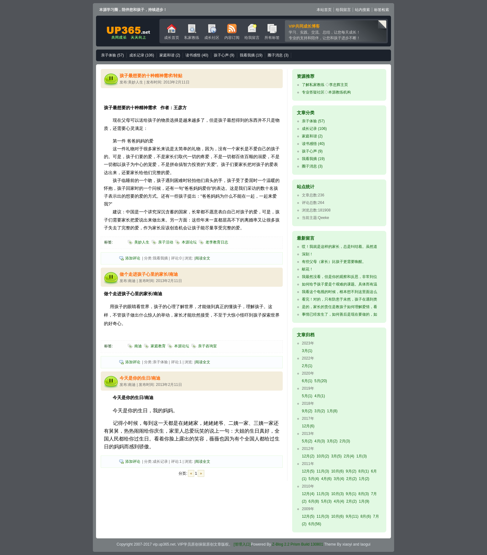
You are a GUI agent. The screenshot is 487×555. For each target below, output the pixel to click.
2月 (307, 366)
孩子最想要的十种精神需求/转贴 (151, 75)
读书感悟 (196, 55)
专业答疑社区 (313, 92)
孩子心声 (224, 55)
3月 (307, 351)
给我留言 (343, 10)
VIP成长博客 (127, 31)
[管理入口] (242, 544)
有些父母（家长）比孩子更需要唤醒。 (334, 261)
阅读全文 (202, 258)
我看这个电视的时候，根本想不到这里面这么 (339, 292)
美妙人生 (141, 242)
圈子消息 (278, 55)
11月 (323, 471)
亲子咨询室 (207, 346)
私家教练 (191, 32)
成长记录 (141, 55)
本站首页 (324, 10)
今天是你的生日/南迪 (140, 378)
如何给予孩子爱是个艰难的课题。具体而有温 (339, 284)
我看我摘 (251, 55)
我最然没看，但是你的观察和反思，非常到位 (339, 277)
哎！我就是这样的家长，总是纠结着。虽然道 (339, 246)
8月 (363, 471)
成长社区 (211, 32)
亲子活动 (165, 242)
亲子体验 (112, 55)
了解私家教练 (313, 85)
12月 (308, 426)
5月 (320, 381)
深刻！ (307, 254)
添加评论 (132, 258)
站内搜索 (362, 10)
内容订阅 (231, 32)
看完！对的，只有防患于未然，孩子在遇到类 (339, 299)
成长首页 (171, 32)
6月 (307, 381)
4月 (319, 396)
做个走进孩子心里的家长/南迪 (149, 274)
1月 (332, 411)
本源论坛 (189, 242)
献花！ (307, 269)
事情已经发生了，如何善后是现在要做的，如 (339, 314)
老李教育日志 (217, 242)
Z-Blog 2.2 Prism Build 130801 (297, 544)
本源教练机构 (339, 92)
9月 (307, 411)
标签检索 (381, 10)
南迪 (138, 346)
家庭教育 (158, 346)
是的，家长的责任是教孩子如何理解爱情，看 (339, 307)
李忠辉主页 (338, 85)
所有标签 (272, 32)
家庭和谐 (169, 55)
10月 (323, 456)
